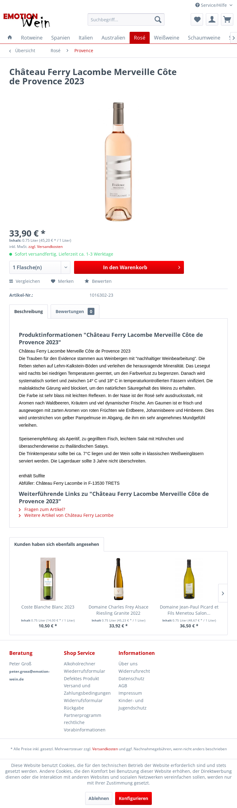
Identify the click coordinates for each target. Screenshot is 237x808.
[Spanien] (60, 38)
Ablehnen (99, 798)
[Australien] (113, 38)
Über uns (128, 664)
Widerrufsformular (83, 700)
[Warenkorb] (227, 19)
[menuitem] (126, 19)
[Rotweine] (32, 38)
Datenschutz (131, 678)
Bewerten (98, 281)
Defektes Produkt (81, 678)
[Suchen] (158, 19)
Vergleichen (24, 281)
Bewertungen (75, 311)
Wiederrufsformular (84, 671)
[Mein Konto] (212, 19)
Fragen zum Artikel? (42, 509)
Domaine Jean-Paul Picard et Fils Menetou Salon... (189, 610)
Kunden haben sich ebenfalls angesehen (56, 544)
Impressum (130, 693)
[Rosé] (140, 38)
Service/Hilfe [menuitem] (211, 5)
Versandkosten (105, 748)
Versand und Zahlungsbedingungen (87, 689)
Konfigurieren (133, 798)
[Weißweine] (167, 38)
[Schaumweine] (204, 38)
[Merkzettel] (197, 19)
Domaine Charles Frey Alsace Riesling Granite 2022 (118, 610)
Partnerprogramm (82, 715)
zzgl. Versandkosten (45, 246)
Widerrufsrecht (134, 671)
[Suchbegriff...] (126, 19)
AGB (122, 686)
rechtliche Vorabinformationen (85, 726)
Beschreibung (28, 311)
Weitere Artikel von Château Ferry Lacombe (66, 515)
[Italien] (85, 38)
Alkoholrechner (79, 664)
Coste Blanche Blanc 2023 (47, 607)
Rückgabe (74, 708)
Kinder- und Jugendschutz (132, 704)
